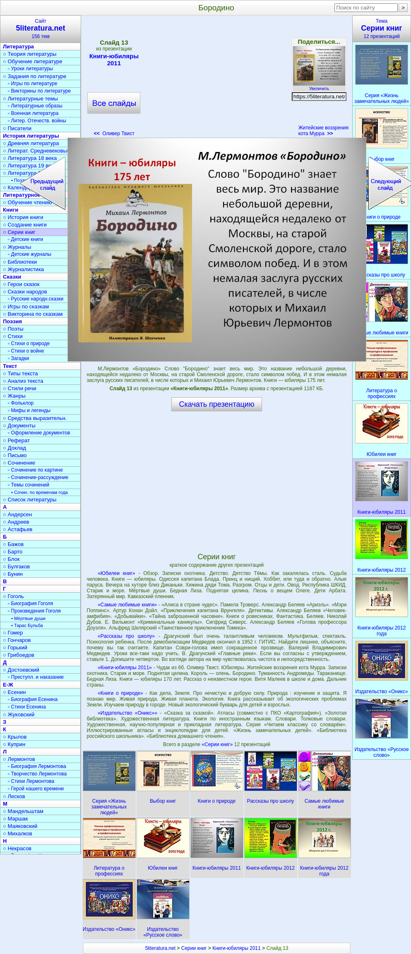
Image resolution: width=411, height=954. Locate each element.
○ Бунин (13, 574)
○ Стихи (13, 336)
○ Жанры (14, 396)
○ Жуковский (18, 714)
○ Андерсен (17, 514)
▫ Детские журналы (29, 254)
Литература (18, 46)
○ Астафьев (17, 529)
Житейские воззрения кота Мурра (323, 130)
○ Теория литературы (29, 54)
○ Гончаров (17, 640)
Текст (10, 366)
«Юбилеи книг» (116, 573)
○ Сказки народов (25, 292)
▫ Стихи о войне (26, 351)
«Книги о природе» (120, 693)
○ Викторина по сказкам (32, 314)
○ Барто (12, 552)
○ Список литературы (29, 499)
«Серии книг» (218, 744)
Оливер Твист (114, 133)
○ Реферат (16, 440)
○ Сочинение (19, 463)
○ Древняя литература (31, 143)
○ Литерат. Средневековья (36, 151)
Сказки (12, 277)
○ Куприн (14, 744)
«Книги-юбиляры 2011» (125, 667)
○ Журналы (17, 247)
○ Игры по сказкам (26, 306)
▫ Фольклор (21, 403)
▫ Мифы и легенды (29, 410)
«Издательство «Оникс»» (127, 713)
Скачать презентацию (217, 404)
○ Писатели (17, 128)
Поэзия (12, 321)
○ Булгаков (16, 566)
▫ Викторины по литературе (39, 91)
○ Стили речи (19, 388)
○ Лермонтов (19, 759)
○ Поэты (13, 329)
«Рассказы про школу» (126, 636)
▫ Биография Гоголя (30, 603)
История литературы (31, 136)
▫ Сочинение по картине (35, 470)
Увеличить (319, 86)
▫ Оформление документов (39, 433)
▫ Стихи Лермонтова (31, 781)
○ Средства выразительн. (35, 418)
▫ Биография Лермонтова (37, 766)
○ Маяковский (20, 826)
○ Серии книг (19, 232)
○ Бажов (13, 544)
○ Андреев (16, 522)
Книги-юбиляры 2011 (113, 59)
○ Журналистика (23, 269)
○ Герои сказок (21, 284)
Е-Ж (8, 685)
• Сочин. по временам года (39, 492)
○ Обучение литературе (32, 61)
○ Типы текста (20, 373)
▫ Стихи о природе (29, 343)
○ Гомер (13, 633)
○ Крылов (14, 737)
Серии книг (194, 948)
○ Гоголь (13, 596)
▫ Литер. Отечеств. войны (37, 121)
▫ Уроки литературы (30, 69)
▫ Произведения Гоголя (34, 611)
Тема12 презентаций (382, 28)
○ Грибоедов (18, 655)
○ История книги (23, 217)
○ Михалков (17, 833)
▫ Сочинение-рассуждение (38, 477)
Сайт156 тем (40, 28)
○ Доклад (14, 448)
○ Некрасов (17, 848)
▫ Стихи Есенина (27, 707)
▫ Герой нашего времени (36, 789)
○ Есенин (14, 692)
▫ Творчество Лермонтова (37, 774)
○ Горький (15, 647)
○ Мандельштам (23, 811)
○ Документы (19, 425)
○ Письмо (15, 455)
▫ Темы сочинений (28, 485)
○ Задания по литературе (34, 76)
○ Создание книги (25, 225)
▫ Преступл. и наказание (36, 677)
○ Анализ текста (23, 381)
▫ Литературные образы (35, 106)
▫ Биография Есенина (33, 699)
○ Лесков (14, 796)
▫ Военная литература (33, 113)
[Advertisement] (216, 78)
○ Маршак (15, 819)
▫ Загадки (18, 358)
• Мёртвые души (28, 618)
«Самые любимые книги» (127, 605)
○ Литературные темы (30, 98)
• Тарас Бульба (27, 625)
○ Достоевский (21, 670)
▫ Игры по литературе (32, 83)
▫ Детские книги (25, 239)
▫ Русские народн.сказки (35, 299)
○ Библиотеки (20, 262)
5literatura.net (160, 948)
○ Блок (11, 559)
